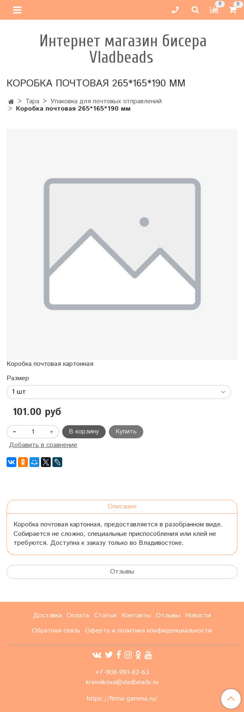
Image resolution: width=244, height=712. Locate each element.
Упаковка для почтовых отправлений (106, 101)
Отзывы (122, 571)
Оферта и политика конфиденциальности (148, 630)
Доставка (47, 615)
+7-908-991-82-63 (122, 672)
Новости (198, 615)
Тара (32, 101)
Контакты (136, 615)
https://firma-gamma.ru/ (122, 699)
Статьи (105, 615)
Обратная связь (56, 630)
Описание (122, 506)
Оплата (78, 615)
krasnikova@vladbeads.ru (122, 682)
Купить (126, 431)
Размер (18, 378)
